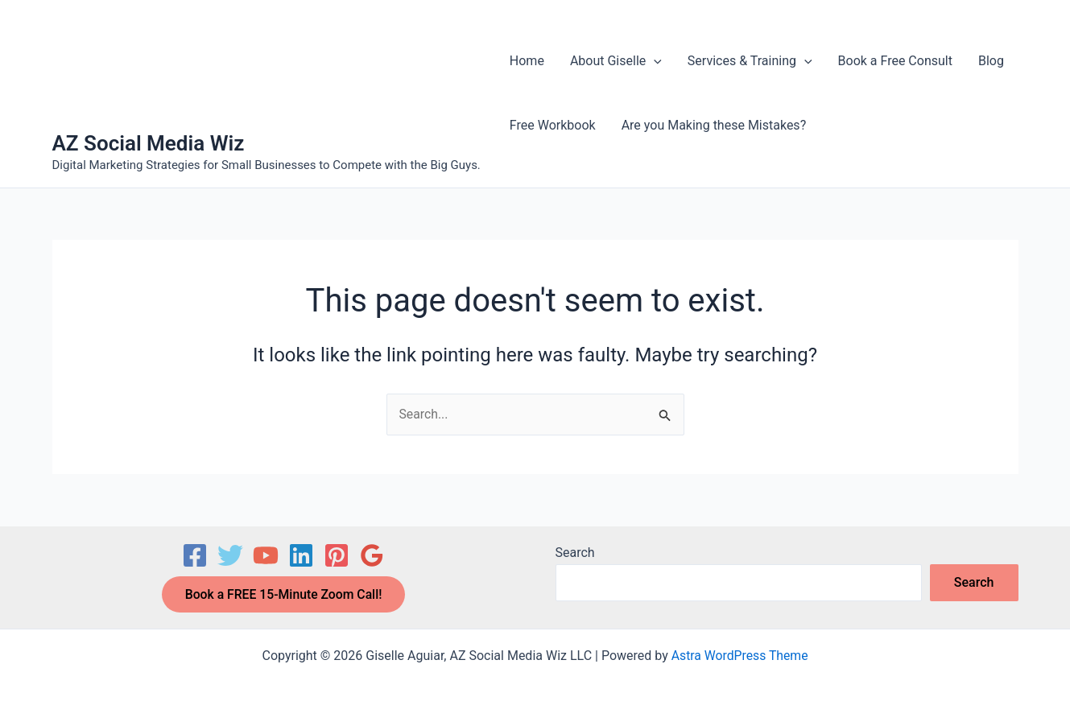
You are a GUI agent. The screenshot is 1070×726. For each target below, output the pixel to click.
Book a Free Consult (895, 60)
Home (527, 60)
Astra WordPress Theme (739, 655)
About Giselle (616, 61)
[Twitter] (230, 554)
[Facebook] (195, 554)
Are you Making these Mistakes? (714, 125)
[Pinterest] (336, 554)
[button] (654, 61)
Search (575, 551)
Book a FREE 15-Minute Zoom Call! (284, 593)
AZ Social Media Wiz (148, 143)
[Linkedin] (301, 554)
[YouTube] (266, 554)
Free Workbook (553, 125)
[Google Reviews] (372, 554)
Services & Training (750, 61)
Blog (991, 60)
